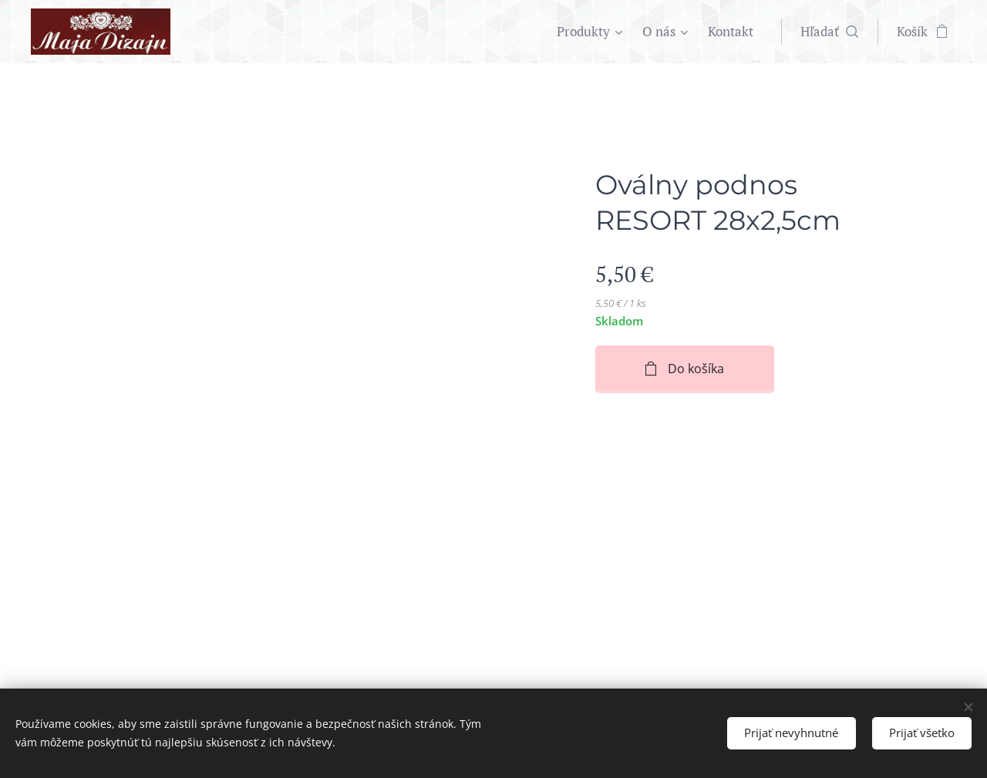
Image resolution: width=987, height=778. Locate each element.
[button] (829, 31)
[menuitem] (591, 31)
